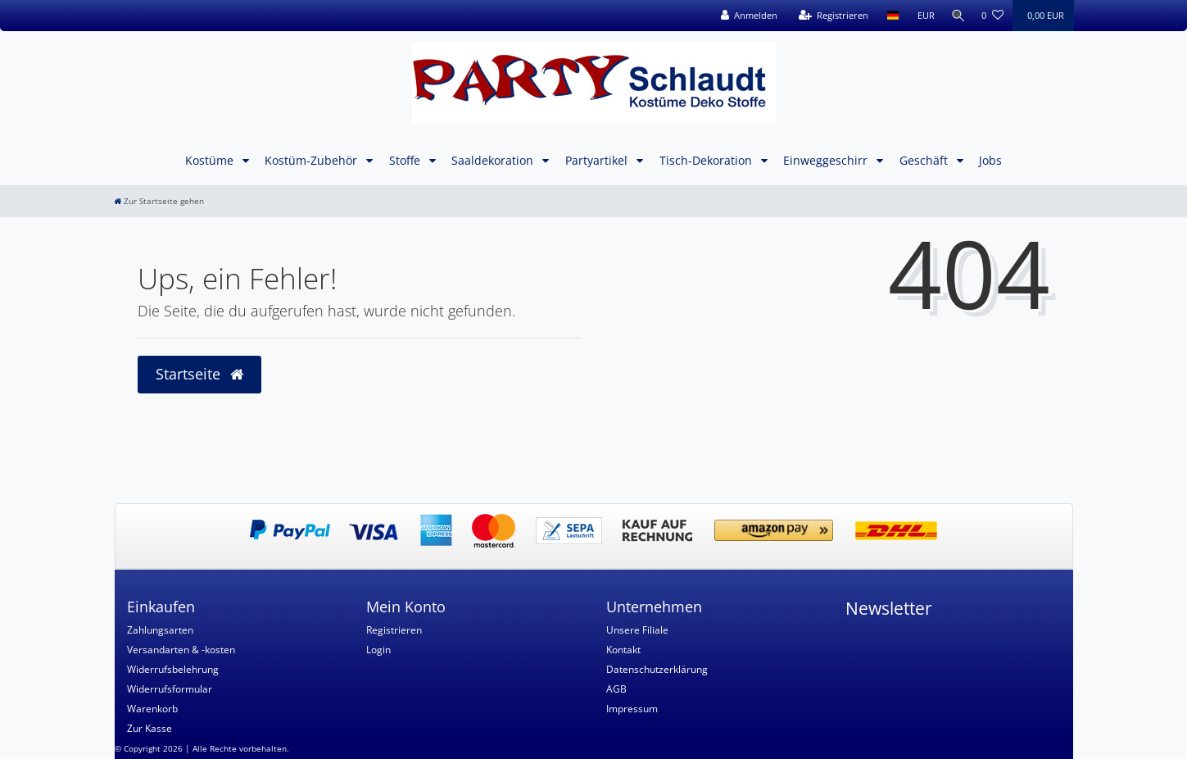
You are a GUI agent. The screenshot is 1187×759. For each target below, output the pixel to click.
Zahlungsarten (160, 630)
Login (378, 650)
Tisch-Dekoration (707, 160)
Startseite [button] (199, 374)
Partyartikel (598, 160)
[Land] (889, 15)
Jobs (990, 160)
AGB (616, 689)
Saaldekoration (494, 160)
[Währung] (922, 15)
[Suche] (956, 15)
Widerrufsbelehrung (173, 669)
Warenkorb (152, 709)
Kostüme (211, 160)
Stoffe (406, 160)
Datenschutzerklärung (657, 669)
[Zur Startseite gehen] (159, 201)
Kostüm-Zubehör (312, 160)
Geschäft (925, 160)
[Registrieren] (830, 15)
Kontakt (623, 650)
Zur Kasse (149, 728)
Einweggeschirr (827, 160)
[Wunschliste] (992, 15)
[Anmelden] (745, 15)
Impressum (632, 709)
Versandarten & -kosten (181, 650)
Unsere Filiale (637, 630)
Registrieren (394, 630)
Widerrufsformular (169, 689)
